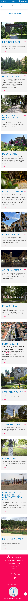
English (14, 1)
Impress (8, 584)
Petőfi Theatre (10, 352)
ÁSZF (12, 584)
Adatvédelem (17, 584)
